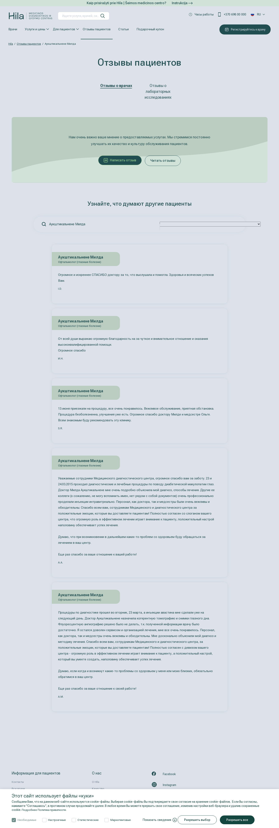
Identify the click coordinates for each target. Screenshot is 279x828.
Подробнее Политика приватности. (46, 809)
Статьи (123, 29)
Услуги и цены (35, 29)
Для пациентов (64, 29)
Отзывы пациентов (97, 29)
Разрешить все (239, 820)
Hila (10, 43)
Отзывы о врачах (116, 85)
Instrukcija (182, 3)
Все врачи (18, 788)
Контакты (18, 781)
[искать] (103, 16)
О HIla (95, 781)
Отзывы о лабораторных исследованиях (158, 91)
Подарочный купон (150, 29)
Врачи (12, 29)
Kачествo (98, 788)
